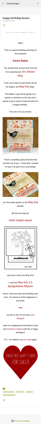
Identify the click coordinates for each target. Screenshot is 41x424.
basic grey (20, 392)
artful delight (8, 392)
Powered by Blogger (20, 421)
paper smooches (9, 395)
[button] (4, 25)
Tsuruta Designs (12, 4)
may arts (29, 392)
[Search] (38, 3)
